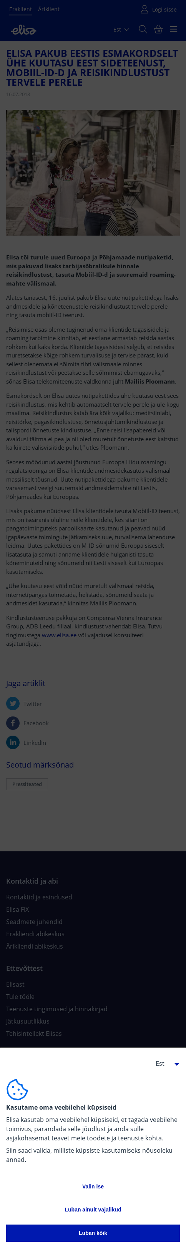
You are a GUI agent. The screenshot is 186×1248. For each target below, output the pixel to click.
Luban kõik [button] (93, 1233)
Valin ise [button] (93, 1186)
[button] (164, 1063)
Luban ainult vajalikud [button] (93, 1209)
